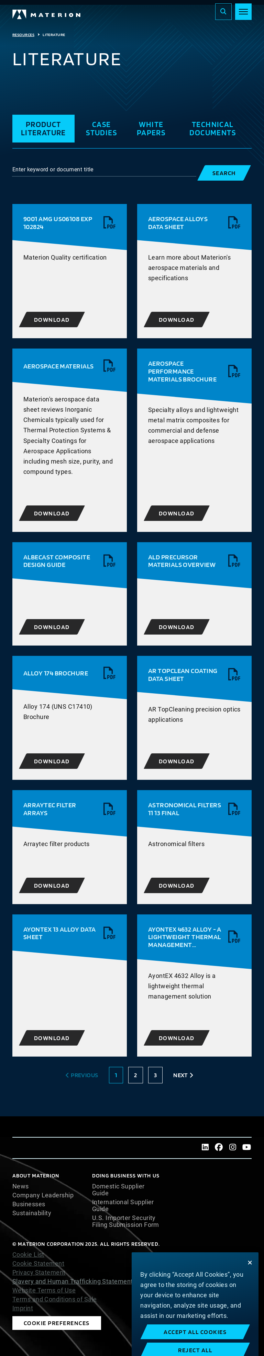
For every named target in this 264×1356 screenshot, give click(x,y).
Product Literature (43, 128)
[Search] (223, 11)
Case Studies (101, 128)
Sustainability (31, 1213)
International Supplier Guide (123, 1205)
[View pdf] (109, 223)
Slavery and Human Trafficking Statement (72, 1281)
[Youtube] (247, 1148)
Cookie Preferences (57, 1322)
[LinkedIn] (205, 1148)
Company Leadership (43, 1195)
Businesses (28, 1204)
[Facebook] (219, 1148)
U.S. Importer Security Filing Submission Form (125, 1221)
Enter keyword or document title (53, 169)
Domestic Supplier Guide (118, 1190)
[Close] (249, 1282)
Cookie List (28, 1254)
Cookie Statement (38, 1263)
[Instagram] (233, 1148)
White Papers (151, 128)
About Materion (35, 1175)
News (20, 1186)
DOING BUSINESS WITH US (126, 1175)
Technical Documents (212, 128)
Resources (23, 34)
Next (180, 1075)
